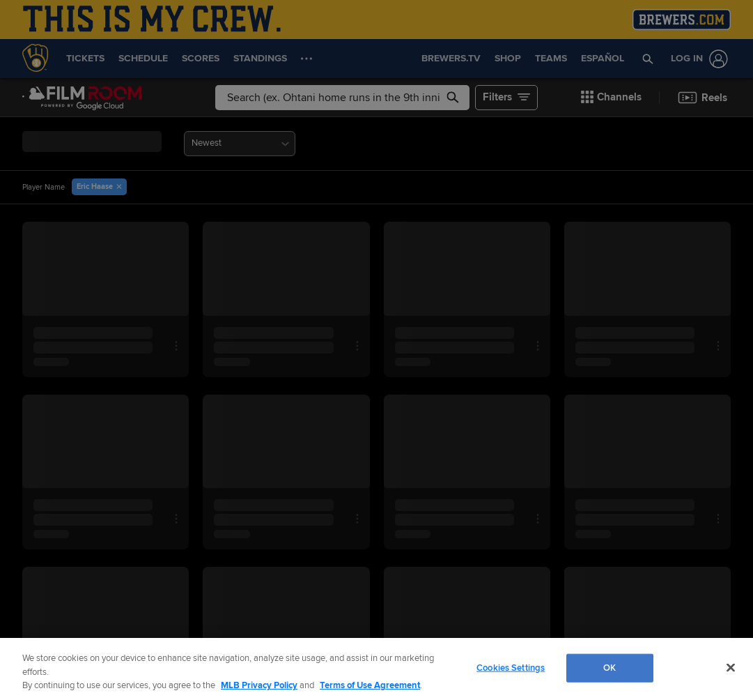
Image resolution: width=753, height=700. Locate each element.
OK (609, 667)
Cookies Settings (510, 667)
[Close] (730, 667)
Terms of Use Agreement (370, 685)
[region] (376, 669)
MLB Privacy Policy (259, 685)
